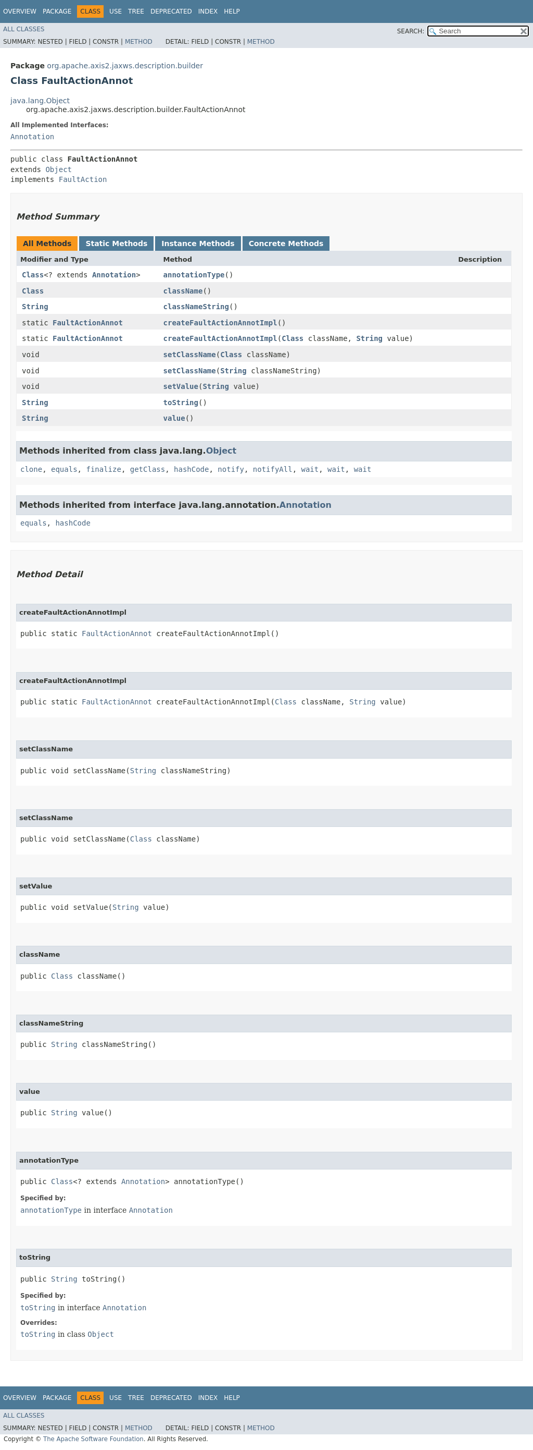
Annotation (32, 136)
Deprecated (171, 11)
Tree (136, 11)
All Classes (23, 29)
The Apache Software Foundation (93, 1439)
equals (64, 469)
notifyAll (273, 469)
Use (115, 11)
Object (58, 169)
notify (231, 469)
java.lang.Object (40, 100)
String (35, 306)
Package (57, 11)
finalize (103, 469)
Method (139, 41)
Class (33, 275)
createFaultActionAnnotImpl (220, 323)
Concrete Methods (286, 243)
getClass (147, 469)
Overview (19, 11)
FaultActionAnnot (88, 323)
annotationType (194, 275)
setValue (180, 386)
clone (31, 469)
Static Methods (116, 243)
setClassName (189, 354)
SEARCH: (411, 31)
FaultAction (83, 179)
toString (180, 402)
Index (208, 11)
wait (310, 469)
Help (232, 11)
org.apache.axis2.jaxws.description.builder (125, 66)
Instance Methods (197, 243)
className (183, 291)
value (174, 418)
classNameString (196, 306)
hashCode (191, 469)
